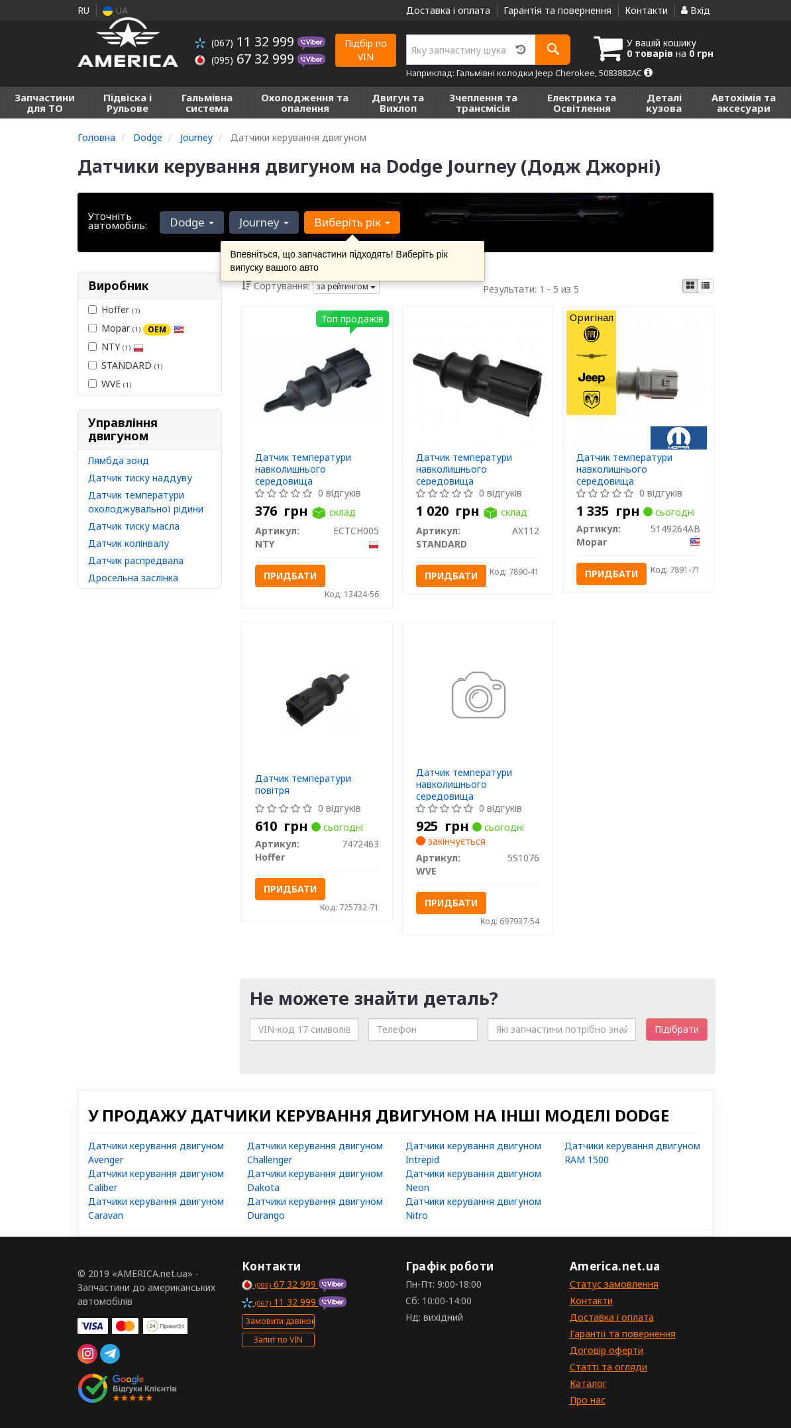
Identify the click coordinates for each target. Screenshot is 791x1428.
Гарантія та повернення (557, 10)
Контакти (646, 10)
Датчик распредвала (136, 560)
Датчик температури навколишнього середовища (303, 469)
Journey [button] (264, 222)
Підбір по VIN (365, 50)
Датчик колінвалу (128, 543)
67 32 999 (246, 59)
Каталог (588, 1383)
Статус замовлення (614, 1284)
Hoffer (114, 309)
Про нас (588, 1400)
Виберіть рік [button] (352, 222)
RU (83, 10)
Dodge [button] (192, 222)
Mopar (136, 328)
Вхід (695, 10)
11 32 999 (246, 41)
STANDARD (125, 365)
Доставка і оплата (448, 10)
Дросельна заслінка (133, 577)
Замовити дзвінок (280, 1321)
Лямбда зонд (118, 460)
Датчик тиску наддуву (140, 477)
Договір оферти (606, 1350)
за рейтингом (346, 286)
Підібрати (677, 1029)
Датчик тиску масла (134, 526)
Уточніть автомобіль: (117, 220)
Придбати (290, 575)
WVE (109, 383)
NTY (116, 346)
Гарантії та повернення (623, 1333)
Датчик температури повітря (303, 784)
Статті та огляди (608, 1366)
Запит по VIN (278, 1339)
